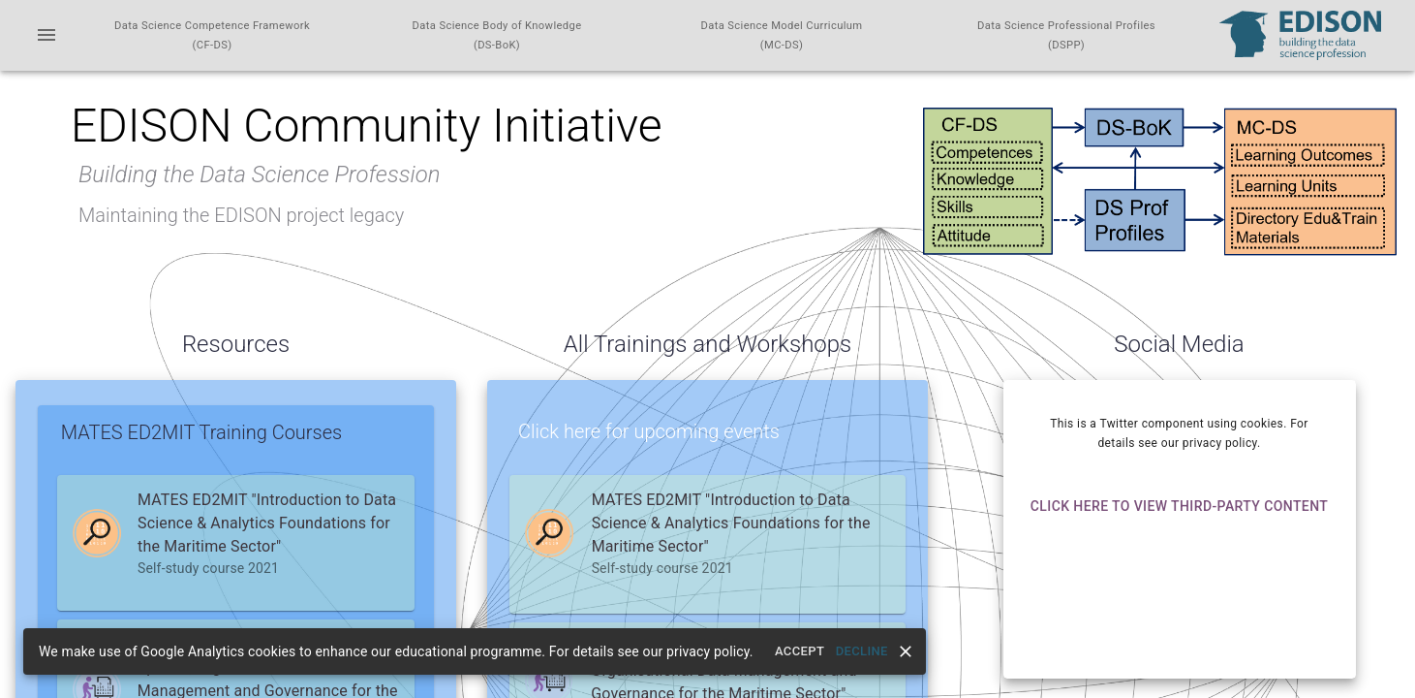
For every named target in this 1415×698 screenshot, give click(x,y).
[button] (236, 533)
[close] (905, 651)
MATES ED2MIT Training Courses (201, 432)
